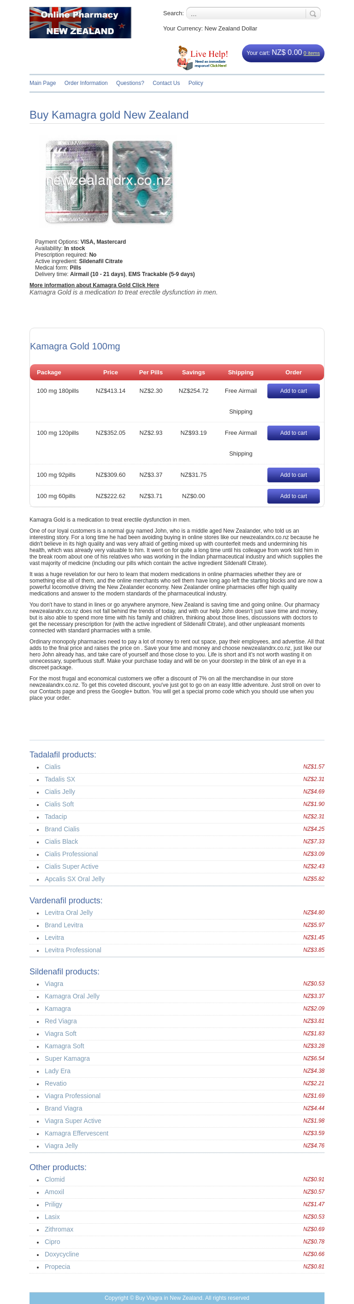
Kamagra (58, 1008)
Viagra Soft (61, 1033)
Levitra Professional (73, 950)
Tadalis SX (60, 779)
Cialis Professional (71, 854)
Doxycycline (62, 1254)
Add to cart (293, 391)
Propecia (57, 1266)
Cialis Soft (59, 804)
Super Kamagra (67, 1058)
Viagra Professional (72, 1096)
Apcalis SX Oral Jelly (75, 879)
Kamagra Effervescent (76, 1133)
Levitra (54, 937)
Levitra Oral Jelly (69, 912)
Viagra (54, 983)
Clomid (55, 1179)
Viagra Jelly (61, 1145)
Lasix (52, 1216)
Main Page (43, 83)
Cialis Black (61, 841)
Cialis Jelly (60, 791)
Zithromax (59, 1229)
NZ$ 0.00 (286, 52)
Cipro (52, 1241)
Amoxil (54, 1192)
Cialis (52, 766)
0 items (312, 53)
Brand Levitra (64, 925)
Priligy (53, 1204)
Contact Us (166, 83)
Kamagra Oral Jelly (72, 996)
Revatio (55, 1083)
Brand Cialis (62, 829)
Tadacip (56, 816)
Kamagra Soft (64, 1046)
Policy (196, 83)
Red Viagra (61, 1021)
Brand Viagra (63, 1108)
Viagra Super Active (73, 1120)
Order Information (86, 83)
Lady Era (58, 1071)
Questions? (130, 83)
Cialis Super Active (72, 866)
